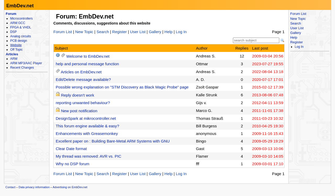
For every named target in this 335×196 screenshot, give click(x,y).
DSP (13, 32)
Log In (181, 31)
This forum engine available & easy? (87, 126)
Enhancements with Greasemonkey (87, 133)
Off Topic (16, 49)
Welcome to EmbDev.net (87, 56)
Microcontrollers (21, 18)
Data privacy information (34, 187)
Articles (12, 54)
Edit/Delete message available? (83, 79)
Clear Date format (71, 148)
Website (16, 45)
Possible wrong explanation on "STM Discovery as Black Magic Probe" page (122, 87)
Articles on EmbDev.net (81, 72)
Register (119, 31)
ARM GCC (17, 23)
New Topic (84, 31)
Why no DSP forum (72, 164)
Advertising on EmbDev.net (70, 187)
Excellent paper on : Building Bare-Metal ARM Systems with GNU (113, 141)
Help (168, 31)
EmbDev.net (20, 5)
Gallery (155, 31)
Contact (10, 187)
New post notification (79, 111)
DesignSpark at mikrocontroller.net (86, 118)
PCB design (18, 41)
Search (103, 31)
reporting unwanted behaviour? (83, 102)
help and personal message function (87, 64)
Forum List (62, 31)
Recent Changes (22, 67)
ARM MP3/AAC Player (26, 63)
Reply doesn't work (77, 95)
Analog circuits (20, 36)
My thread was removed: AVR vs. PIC (88, 156)
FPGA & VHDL (20, 27)
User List (138, 31)
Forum (11, 14)
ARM (13, 59)
